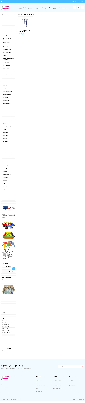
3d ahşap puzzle (6, 68)
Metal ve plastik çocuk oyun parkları (7, 193)
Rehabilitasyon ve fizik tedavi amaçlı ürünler (8, 151)
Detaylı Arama (12, 271)
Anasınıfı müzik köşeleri (7, 117)
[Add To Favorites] (31, 18)
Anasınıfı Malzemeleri (6, 88)
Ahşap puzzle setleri (6, 65)
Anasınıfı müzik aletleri (7, 120)
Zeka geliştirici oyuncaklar (7, 126)
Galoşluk (4, 55)
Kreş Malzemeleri (6, 62)
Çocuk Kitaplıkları (6, 32)
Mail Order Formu (4, 217)
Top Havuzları (5, 141)
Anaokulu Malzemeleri (6, 18)
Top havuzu (5, 138)
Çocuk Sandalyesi (6, 21)
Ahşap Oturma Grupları (7, 52)
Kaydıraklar (5, 183)
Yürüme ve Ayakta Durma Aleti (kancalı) (24, 31)
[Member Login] (78, 7)
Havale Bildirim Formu (40, 385)
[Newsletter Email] (71, 366)
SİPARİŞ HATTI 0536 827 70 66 (78, 1)
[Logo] (5, 8)
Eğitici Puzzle (5, 132)
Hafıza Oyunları (5, 135)
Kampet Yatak (5, 35)
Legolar (4, 129)
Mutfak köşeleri (5, 97)
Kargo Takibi (38, 388)
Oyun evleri (5, 180)
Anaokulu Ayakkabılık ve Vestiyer (7, 43)
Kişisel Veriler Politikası (57, 388)
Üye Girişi (71, 382)
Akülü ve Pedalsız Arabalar (7, 162)
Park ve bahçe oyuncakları (7, 168)
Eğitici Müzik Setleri (6, 123)
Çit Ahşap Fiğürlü (5, 196)
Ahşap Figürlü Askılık (6, 46)
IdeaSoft (36, 402)
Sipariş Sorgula (39, 391)
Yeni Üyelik (71, 380)
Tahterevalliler (5, 186)
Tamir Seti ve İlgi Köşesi (7, 94)
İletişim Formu (39, 382)
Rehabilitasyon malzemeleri (7, 144)
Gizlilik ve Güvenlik (56, 382)
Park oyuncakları (5, 165)
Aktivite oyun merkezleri (7, 174)
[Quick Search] (6, 268)
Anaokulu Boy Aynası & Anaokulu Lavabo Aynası (8, 59)
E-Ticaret (40, 402)
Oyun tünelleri (5, 177)
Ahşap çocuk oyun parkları (7, 189)
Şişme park (5, 171)
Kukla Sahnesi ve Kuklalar (7, 91)
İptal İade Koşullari (57, 385)
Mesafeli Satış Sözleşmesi (58, 380)
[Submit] (82, 366)
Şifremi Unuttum (72, 385)
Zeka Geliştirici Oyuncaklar (7, 71)
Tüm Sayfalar (12, 334)
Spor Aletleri (5, 147)
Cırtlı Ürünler (5, 85)
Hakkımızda (3, 312)
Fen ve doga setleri (6, 100)
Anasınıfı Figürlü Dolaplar (7, 29)
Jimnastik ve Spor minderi (7, 109)
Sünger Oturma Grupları (7, 49)
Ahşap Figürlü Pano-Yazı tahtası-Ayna (7, 39)
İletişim (37, 380)
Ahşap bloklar (5, 82)
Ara (13, 268)
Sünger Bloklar (5, 106)
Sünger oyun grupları (6, 103)
